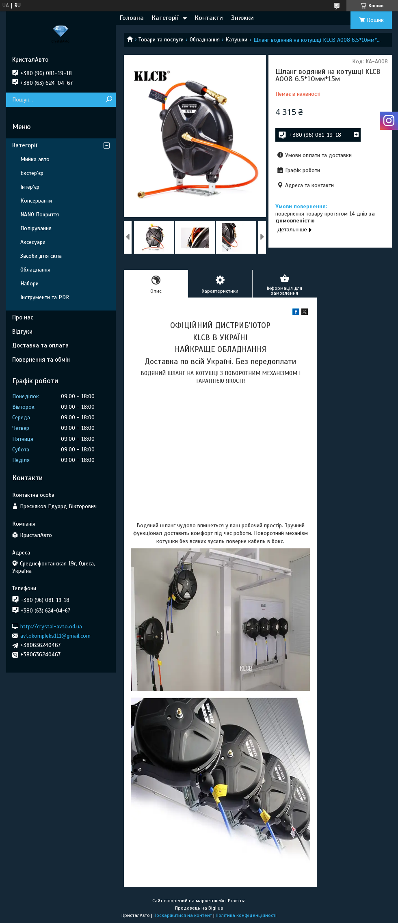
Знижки (242, 18)
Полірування (36, 228)
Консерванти (36, 200)
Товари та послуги (161, 39)
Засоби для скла (41, 255)
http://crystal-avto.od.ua (51, 626)
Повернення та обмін (41, 359)
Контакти (209, 18)
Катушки (236, 39)
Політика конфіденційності (246, 915)
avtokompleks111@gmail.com (55, 635)
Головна (132, 18)
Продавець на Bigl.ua (199, 908)
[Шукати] (109, 100)
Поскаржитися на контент (183, 915)
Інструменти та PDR (44, 297)
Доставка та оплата (40, 345)
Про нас (22, 317)
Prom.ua (237, 901)
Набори (29, 283)
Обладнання (205, 39)
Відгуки (22, 331)
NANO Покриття (39, 214)
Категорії (165, 18)
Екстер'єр (31, 173)
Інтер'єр (29, 186)
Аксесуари (32, 242)
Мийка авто (35, 159)
